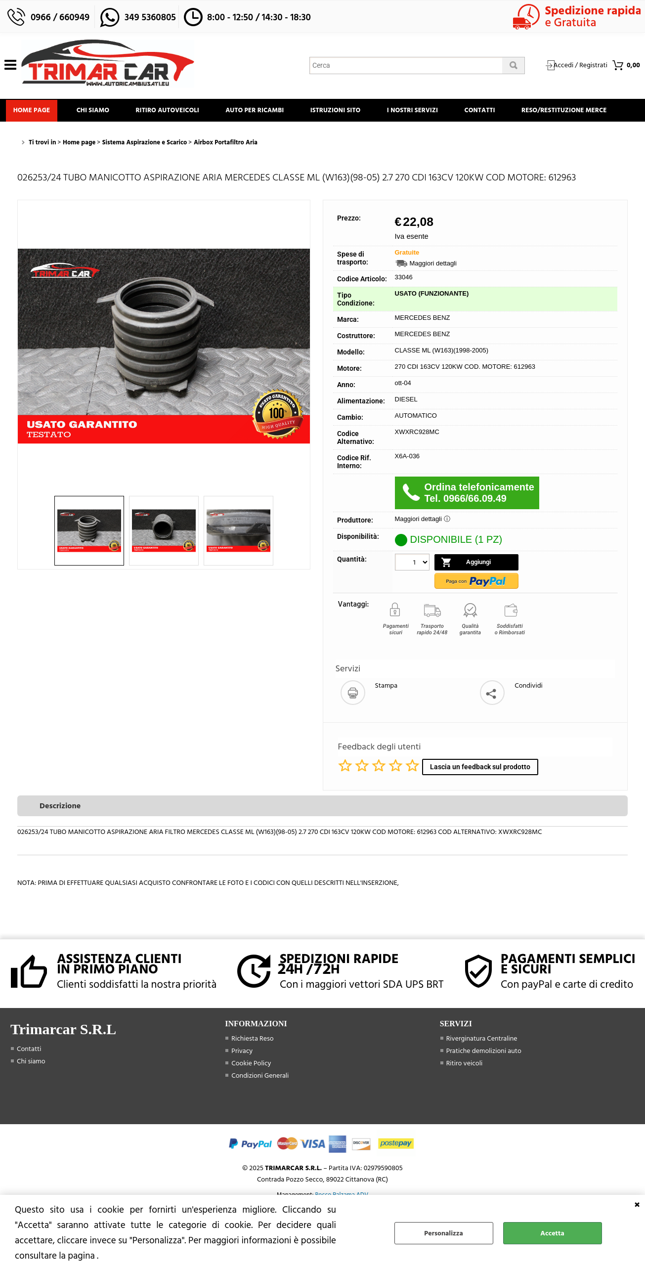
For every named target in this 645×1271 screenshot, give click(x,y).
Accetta (552, 1233)
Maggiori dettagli (433, 291)
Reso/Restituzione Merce (57, 136)
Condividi (529, 713)
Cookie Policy (251, 1090)
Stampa (386, 713)
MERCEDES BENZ (422, 346)
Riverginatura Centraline (481, 1066)
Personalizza (443, 1233)
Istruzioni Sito (350, 111)
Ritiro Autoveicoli (175, 111)
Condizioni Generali (260, 1103)
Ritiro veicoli (464, 1090)
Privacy (242, 1078)
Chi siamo (98, 111)
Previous (24, 374)
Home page (33, 111)
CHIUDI (637, 1205)
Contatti (501, 111)
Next (303, 374)
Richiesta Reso (252, 1066)
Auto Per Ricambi (266, 111)
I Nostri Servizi (430, 111)
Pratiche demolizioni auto (483, 1078)
